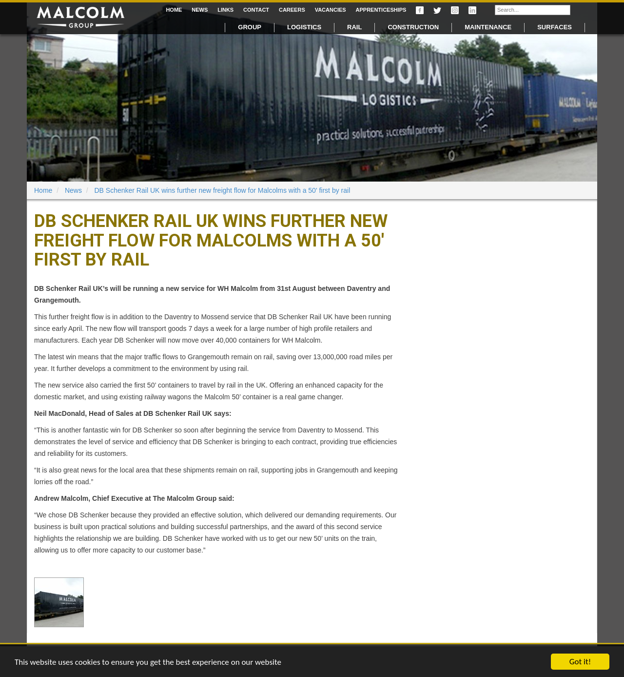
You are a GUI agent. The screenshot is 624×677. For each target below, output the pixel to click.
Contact (256, 10)
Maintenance (488, 27)
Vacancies (330, 10)
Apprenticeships (381, 10)
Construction (413, 27)
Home (174, 10)
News (200, 10)
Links (225, 10)
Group (249, 27)
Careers (292, 10)
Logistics (304, 27)
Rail (354, 27)
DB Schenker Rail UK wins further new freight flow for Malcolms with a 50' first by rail (223, 190)
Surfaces (554, 27)
